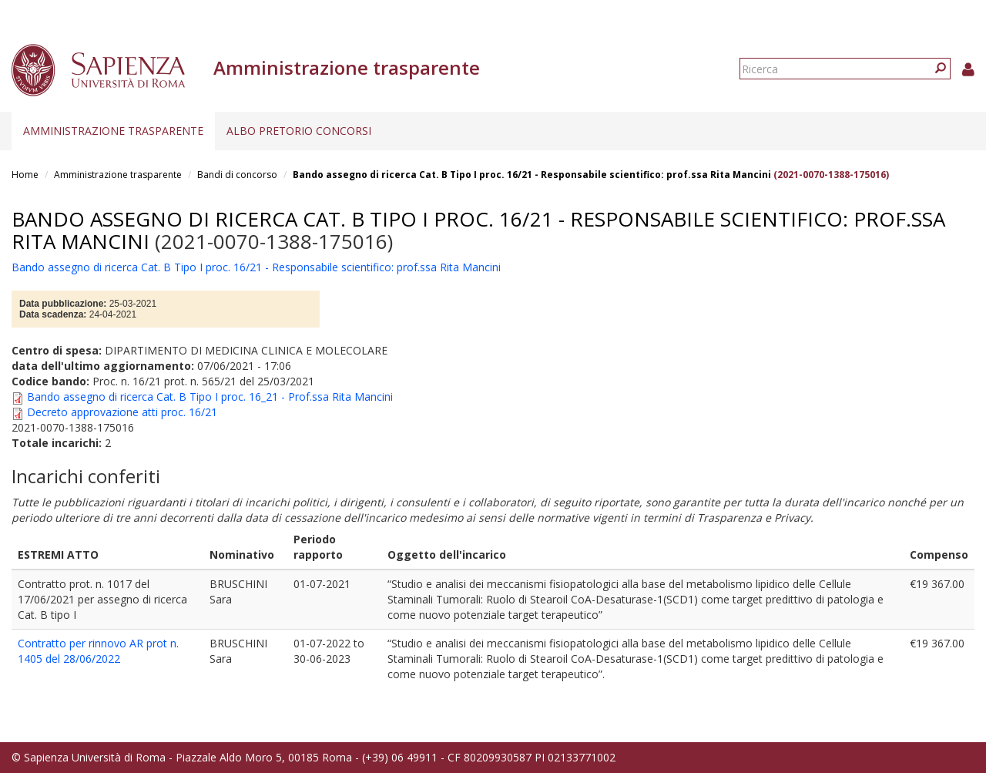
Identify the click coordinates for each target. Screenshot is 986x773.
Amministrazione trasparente (113, 130)
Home (25, 174)
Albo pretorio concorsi (298, 130)
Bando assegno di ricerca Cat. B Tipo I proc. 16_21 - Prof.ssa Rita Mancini (210, 396)
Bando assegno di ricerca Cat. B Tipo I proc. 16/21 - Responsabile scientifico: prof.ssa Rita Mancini (532, 174)
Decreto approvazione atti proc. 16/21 (122, 412)
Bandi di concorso (237, 174)
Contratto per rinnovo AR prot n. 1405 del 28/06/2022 (98, 651)
